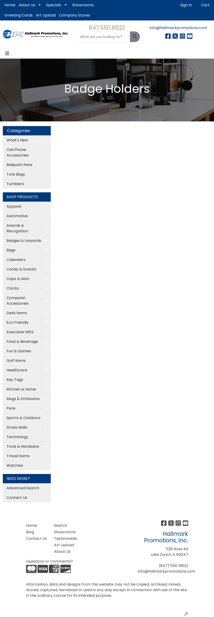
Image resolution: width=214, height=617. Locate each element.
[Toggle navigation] (7, 53)
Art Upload (46, 15)
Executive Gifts (20, 332)
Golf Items (16, 360)
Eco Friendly (18, 322)
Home (9, 5)
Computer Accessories (18, 300)
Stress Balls (17, 427)
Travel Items (18, 456)
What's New (17, 140)
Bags (11, 250)
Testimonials (65, 538)
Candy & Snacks (21, 269)
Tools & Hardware (23, 446)
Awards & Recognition (17, 228)
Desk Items (17, 313)
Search (60, 525)
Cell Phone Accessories (18, 152)
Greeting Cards (18, 15)
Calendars (16, 259)
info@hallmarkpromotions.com (178, 27)
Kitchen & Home (21, 389)
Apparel (14, 206)
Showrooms (83, 5)
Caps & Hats (18, 278)
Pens (11, 408)
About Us (27, 5)
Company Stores (74, 15)
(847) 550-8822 (173, 565)
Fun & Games (19, 351)
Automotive (17, 216)
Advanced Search (23, 488)
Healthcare (17, 370)
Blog (30, 532)
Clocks (13, 288)
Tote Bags (16, 174)
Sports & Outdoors (24, 417)
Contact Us (17, 497)
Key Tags (15, 379)
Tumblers (15, 184)
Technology (17, 437)
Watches (15, 465)
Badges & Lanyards (24, 240)
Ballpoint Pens (19, 164)
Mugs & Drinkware (23, 398)
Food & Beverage (22, 341)
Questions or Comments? (49, 561)
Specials (53, 5)
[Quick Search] (102, 36)
